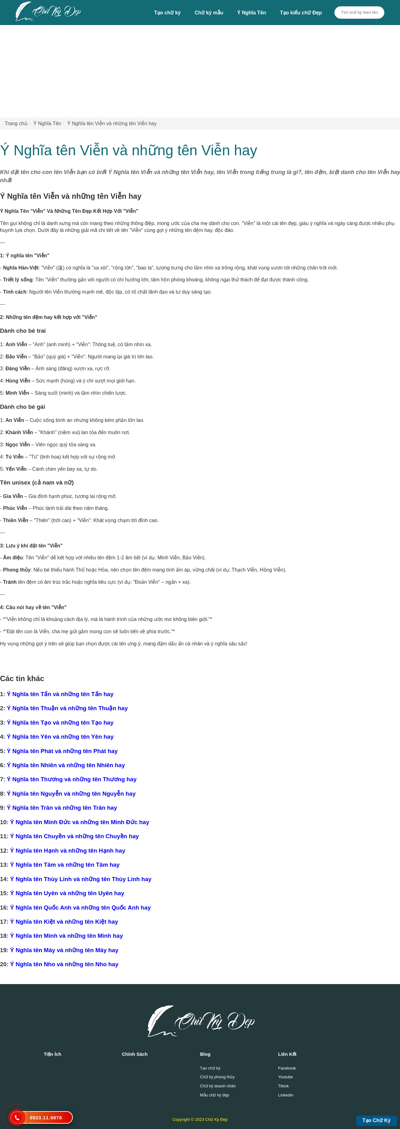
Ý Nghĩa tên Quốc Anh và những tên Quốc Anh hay (80, 907)
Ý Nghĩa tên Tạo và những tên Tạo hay (60, 722)
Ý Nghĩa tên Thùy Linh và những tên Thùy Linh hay (81, 879)
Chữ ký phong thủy (217, 1077)
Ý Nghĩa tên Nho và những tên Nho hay (64, 964)
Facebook (287, 1068)
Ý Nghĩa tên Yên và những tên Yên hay (60, 736)
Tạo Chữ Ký (376, 1120)
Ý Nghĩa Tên (251, 12)
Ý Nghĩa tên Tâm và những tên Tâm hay (65, 864)
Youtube (285, 1077)
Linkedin (285, 1095)
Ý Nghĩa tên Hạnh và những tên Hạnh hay (67, 850)
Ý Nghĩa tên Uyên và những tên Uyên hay (67, 893)
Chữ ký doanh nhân (218, 1086)
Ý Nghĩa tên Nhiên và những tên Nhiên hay (66, 765)
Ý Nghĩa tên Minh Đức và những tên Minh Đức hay (79, 822)
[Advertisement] (187, 69)
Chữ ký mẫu (209, 12)
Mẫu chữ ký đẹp (214, 1095)
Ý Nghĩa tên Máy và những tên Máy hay (64, 950)
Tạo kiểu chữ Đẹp (301, 12)
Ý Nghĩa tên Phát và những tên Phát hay (62, 751)
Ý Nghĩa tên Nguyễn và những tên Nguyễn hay (71, 793)
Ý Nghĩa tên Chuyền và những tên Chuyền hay (74, 836)
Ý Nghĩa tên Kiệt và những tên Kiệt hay (64, 921)
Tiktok (283, 1086)
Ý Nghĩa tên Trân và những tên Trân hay (62, 807)
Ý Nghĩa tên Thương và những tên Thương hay (72, 779)
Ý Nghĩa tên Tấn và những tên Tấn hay (60, 694)
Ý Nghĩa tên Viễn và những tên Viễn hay (112, 123)
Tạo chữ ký (167, 12)
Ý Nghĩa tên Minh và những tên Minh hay (66, 935)
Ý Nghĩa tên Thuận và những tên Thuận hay (67, 708)
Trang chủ (16, 123)
